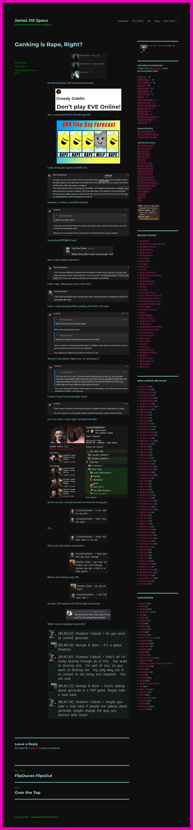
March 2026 (145, 389)
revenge (143, 678)
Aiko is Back (145, 338)
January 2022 (145, 532)
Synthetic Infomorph (146, 117)
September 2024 (147, 441)
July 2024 (144, 446)
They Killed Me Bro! (145, 145)
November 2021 (146, 538)
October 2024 (145, 438)
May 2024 (144, 452)
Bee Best (143, 287)
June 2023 (144, 484)
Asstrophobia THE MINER (151, 327)
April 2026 (144, 386)
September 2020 (147, 578)
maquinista (142, 123)
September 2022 (147, 509)
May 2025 (144, 418)
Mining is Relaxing (145, 166)
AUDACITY (144, 278)
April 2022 (144, 524)
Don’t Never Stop (144, 188)
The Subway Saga (144, 163)
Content (143, 629)
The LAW (143, 290)
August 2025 (145, 409)
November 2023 (146, 469)
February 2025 (146, 426)
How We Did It (143, 157)
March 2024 (145, 458)
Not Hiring (144, 258)
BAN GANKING (146, 315)
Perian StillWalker (145, 100)
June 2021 (144, 552)
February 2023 (146, 495)
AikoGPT (143, 355)
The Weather (145, 698)
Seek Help (141, 194)
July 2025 (144, 412)
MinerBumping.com (146, 131)
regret (142, 675)
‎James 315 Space (31, 20)
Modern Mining (146, 250)
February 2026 (146, 392)
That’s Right (145, 307)
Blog (157, 21)
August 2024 (145, 444)
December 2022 (146, 501)
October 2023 (145, 472)
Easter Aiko (144, 261)
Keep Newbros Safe (145, 168)
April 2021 (144, 558)
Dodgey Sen (142, 111)
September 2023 (147, 475)
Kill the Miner (145, 252)
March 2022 (145, 527)
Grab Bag (143, 649)
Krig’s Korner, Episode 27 (151, 295)
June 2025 (144, 415)
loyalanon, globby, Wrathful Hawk (154, 663)
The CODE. (138, 21)
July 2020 (144, 584)
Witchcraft (144, 706)
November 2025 (146, 401)
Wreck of (143, 709)
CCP (141, 623)
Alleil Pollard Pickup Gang (151, 275)
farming (143, 635)
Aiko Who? (169, 21)
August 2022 (145, 512)
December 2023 (146, 466)
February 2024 (146, 461)
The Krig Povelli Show (146, 180)
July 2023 (143, 481)
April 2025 (144, 421)
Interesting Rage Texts (149, 298)
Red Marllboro (143, 80)
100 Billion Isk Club (148, 247)
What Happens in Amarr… (151, 301)
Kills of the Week (147, 658)
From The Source (147, 638)
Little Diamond (146, 255)
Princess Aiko (20, 63)
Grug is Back (145, 341)
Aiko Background (147, 281)
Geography (144, 643)
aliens (142, 606)
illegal (142, 652)
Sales (142, 681)
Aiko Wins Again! (147, 335)
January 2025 (145, 429)
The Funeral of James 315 (147, 183)
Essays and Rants (147, 318)
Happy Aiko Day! (147, 350)
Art (149, 21)
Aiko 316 (143, 344)
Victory (143, 701)
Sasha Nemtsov (144, 83)
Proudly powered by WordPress (44, 817)
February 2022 (146, 529)
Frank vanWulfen (144, 120)
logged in (34, 748)
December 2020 (146, 569)
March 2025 (145, 424)
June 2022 (144, 518)
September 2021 (146, 544)
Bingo (142, 618)
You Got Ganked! (144, 148)
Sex (35, 70)
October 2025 (145, 404)
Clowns (143, 626)
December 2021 (146, 535)
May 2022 (144, 521)
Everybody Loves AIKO (149, 330)
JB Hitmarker (143, 114)
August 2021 (145, 547)
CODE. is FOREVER (145, 174)
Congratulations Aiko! (146, 186)
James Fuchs (142, 91)
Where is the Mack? (148, 272)
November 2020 (146, 572)
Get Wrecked (145, 324)
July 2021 (143, 549)
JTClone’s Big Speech (145, 177)
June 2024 (144, 449)
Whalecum (144, 367)
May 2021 (144, 555)
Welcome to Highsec (148, 352)
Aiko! (139, 200)
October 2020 (145, 575)
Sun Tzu (143, 692)
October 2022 (145, 506)
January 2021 (145, 567)
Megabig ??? (145, 241)
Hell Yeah (141, 197)
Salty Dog (141, 160)
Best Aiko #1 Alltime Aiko (150, 304)
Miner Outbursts (147, 361)
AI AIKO (143, 270)
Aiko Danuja (155, 68)
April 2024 (144, 455)
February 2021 (146, 564)
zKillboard (123, 21)
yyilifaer (140, 97)
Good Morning (146, 358)
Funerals (143, 640)
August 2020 (145, 581)
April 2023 (144, 489)
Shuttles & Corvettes (148, 310)
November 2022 (146, 504)
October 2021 (145, 541)
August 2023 (145, 478)
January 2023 (145, 498)
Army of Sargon (146, 332)
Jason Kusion (143, 88)
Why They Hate (143, 154)
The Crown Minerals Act (147, 134)
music (142, 669)
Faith (142, 632)
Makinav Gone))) (147, 284)
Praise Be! (144, 267)
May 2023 (144, 486)
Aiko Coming (145, 364)
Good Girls (144, 646)
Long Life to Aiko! (147, 321)
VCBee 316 (141, 77)
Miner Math (145, 666)
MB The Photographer (147, 105)
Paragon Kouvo (143, 108)
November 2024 (146, 435)
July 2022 (144, 515)
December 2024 (146, 432)
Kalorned (141, 85)
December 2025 (146, 398)
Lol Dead (143, 264)
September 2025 (147, 406)
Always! (143, 609)
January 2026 (145, 395)
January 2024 (145, 464)
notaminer (144, 672)
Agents (18, 70)
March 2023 (145, 492)
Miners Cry (144, 347)
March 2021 (145, 561)
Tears (17, 73)
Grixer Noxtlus (143, 94)
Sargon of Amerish (148, 683)
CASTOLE (144, 620)
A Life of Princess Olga (147, 137)
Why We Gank (143, 151)
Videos (142, 703)
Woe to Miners (143, 191)
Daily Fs (143, 312)
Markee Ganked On (145, 171)
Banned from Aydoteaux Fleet (152, 244)
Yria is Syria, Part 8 (148, 292)
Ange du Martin (144, 103)
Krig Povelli (144, 661)
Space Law (144, 689)
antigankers (27, 70)
